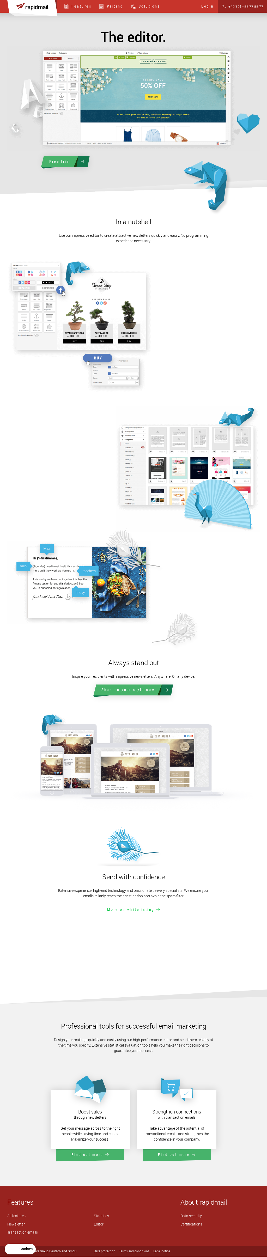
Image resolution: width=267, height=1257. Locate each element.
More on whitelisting (133, 909)
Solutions (145, 6)
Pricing (111, 6)
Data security (191, 1216)
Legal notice (161, 1251)
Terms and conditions (134, 1251)
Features (77, 6)
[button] (20, 1249)
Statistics (101, 1216)
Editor (99, 1224)
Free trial (66, 161)
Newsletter (16, 1224)
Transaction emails (22, 1232)
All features (16, 1216)
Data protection (104, 1251)
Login (207, 6)
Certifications (191, 1224)
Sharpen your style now (133, 690)
